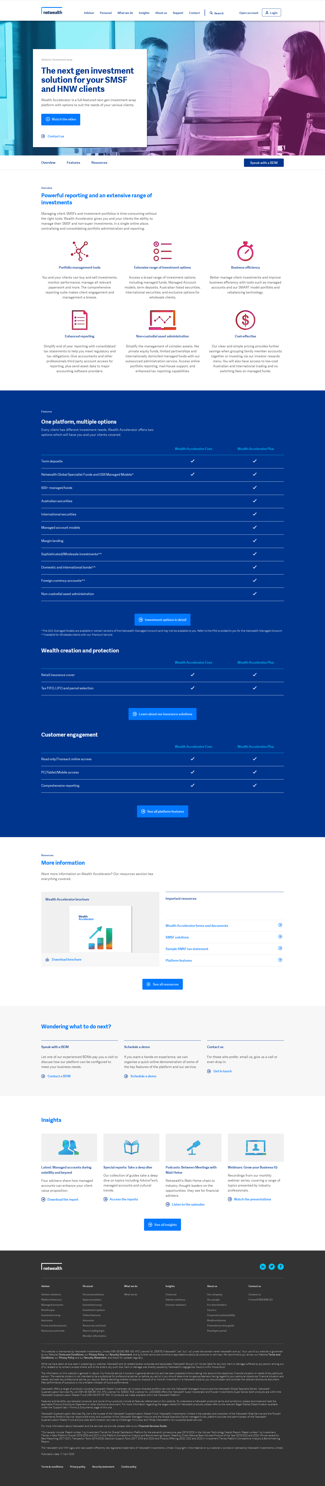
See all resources (163, 984)
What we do (125, 13)
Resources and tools (52, 1330)
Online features (92, 1315)
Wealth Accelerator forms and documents (222, 925)
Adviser (89, 13)
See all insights (165, 1225)
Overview (48, 162)
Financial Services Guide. (153, 1426)
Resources (99, 162)
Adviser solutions (51, 1294)
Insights (144, 13)
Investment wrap (51, 1315)
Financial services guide (220, 1325)
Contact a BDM (55, 1076)
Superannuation (92, 1299)
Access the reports (124, 1199)
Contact (194, 13)
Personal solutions (93, 1294)
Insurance (47, 1320)
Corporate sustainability (221, 1315)
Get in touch (219, 1071)
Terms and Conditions (71, 1354)
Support (178, 13)
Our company (214, 1294)
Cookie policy (128, 1466)
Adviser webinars (175, 1299)
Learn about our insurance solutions (165, 714)
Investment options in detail (165, 620)
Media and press (216, 1320)
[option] (79, 265)
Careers (211, 1309)
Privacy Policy (96, 1354)
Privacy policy (77, 1466)
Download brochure (63, 959)
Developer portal (217, 1330)
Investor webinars (176, 1304)
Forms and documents (54, 1325)
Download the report (62, 1199)
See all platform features (165, 811)
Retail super (48, 1309)
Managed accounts (52, 1304)
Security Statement (121, 1354)
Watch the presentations (252, 1199)
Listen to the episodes (188, 1204)
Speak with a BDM (264, 163)
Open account (248, 13)
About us (161, 13)
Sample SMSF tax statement (222, 948)
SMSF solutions (222, 937)
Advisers (46, 59)
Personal (106, 13)
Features (73, 162)
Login (274, 13)
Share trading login (93, 1330)
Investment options (94, 1309)
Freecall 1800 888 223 (261, 1299)
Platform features (222, 960)
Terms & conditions (52, 1466)
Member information (94, 1335)
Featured (171, 1294)
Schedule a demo (140, 1076)
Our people (213, 1299)
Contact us (52, 136)
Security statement (103, 1466)
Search (219, 13)
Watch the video (60, 120)
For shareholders (217, 1304)
